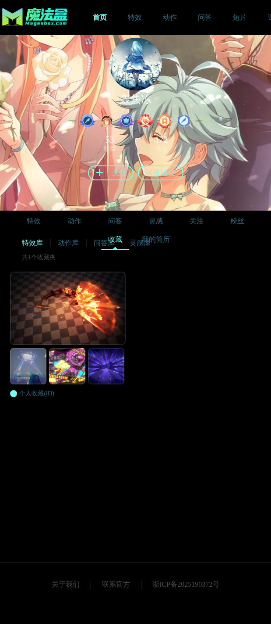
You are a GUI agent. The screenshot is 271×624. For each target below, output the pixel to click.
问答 (115, 221)
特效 (34, 221)
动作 (74, 221)
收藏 (115, 241)
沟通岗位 (161, 172)
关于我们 (66, 584)
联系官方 (116, 584)
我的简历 (156, 239)
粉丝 (237, 221)
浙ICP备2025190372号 (185, 584)
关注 (197, 221)
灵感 (156, 221)
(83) (36, 393)
